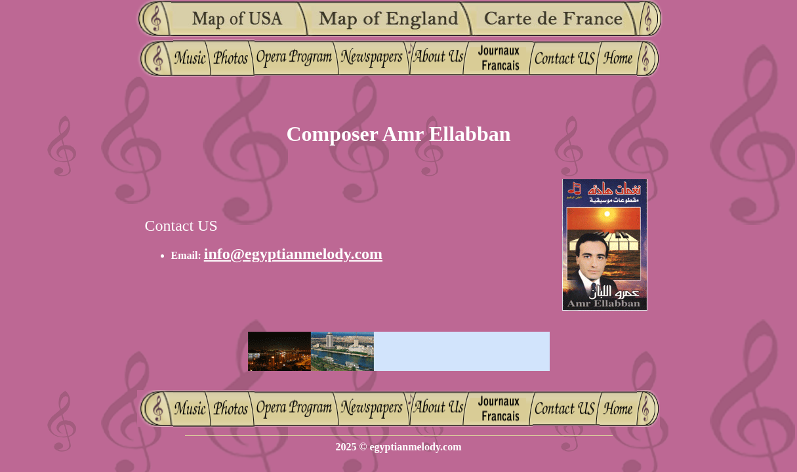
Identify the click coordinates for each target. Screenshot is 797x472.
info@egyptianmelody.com (293, 253)
